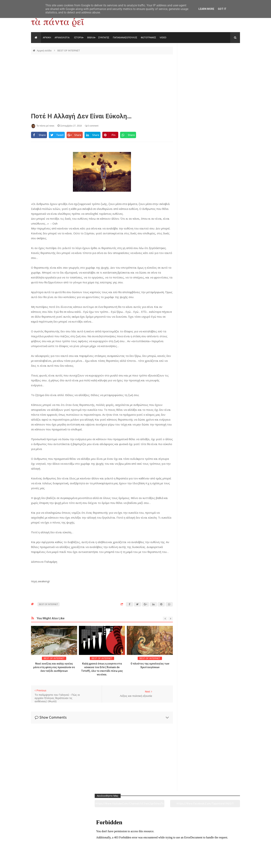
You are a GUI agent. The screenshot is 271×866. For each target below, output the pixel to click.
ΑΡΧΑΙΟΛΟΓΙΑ (62, 37)
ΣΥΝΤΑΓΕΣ (103, 37)
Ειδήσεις (220, 843)
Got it (222, 8)
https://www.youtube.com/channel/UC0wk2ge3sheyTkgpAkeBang (195, 59)
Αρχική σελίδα (44, 50)
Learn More (206, 8)
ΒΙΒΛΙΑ (91, 37)
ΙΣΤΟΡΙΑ (78, 37)
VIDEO (163, 37)
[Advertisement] (102, 83)
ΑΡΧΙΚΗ (47, 37)
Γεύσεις (177, 843)
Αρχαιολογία (51, 843)
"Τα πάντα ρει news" (67, 860)
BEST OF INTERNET (68, 50)
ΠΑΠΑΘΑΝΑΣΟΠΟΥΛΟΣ (125, 37)
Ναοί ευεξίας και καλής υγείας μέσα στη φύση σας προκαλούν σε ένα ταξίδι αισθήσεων (54, 667)
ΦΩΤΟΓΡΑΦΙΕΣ (148, 37)
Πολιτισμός (135, 843)
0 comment (91, 126)
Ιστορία (93, 843)
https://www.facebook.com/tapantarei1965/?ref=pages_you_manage (226, 59)
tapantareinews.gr (230, 860)
